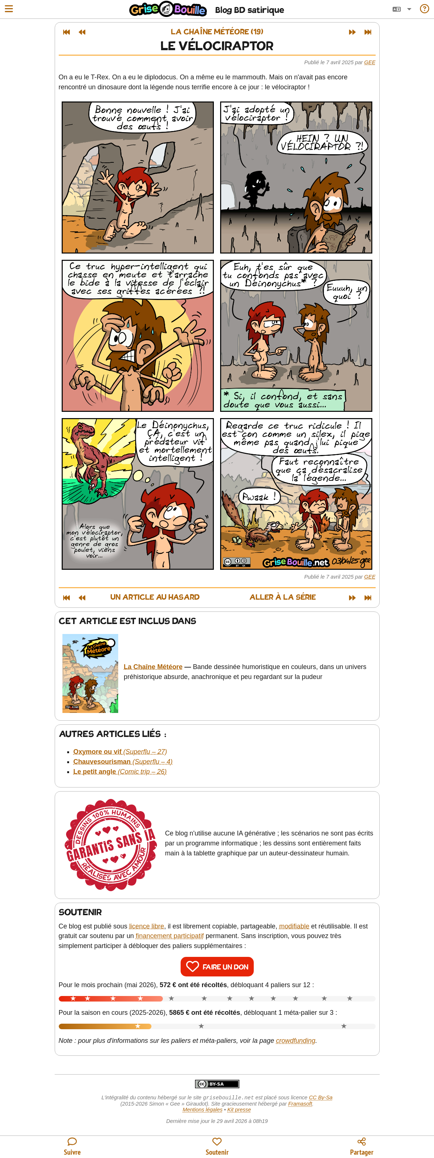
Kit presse (239, 1110)
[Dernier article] (368, 32)
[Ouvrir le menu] (9, 9)
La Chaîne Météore (153, 667)
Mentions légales (202, 1110)
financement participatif (170, 936)
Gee (369, 62)
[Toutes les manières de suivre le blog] (72, 1147)
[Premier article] (66, 32)
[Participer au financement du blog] (217, 1147)
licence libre (146, 926)
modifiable (294, 926)
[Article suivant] (352, 32)
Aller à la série (282, 598)
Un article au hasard (155, 598)
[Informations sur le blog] (424, 9)
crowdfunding (295, 1040)
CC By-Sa (320, 1098)
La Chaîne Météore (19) (217, 32)
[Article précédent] (82, 32)
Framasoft (300, 1104)
